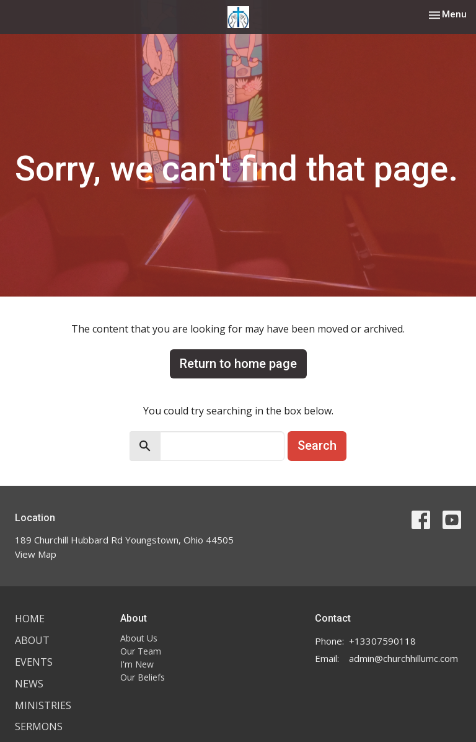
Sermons (39, 726)
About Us (138, 638)
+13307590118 (382, 641)
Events (34, 662)
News (29, 684)
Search (317, 445)
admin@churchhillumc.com (403, 658)
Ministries (43, 705)
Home (30, 618)
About (32, 640)
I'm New (137, 664)
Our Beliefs (142, 677)
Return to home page (238, 363)
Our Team (140, 651)
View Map (35, 554)
